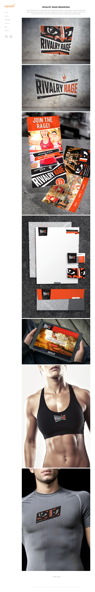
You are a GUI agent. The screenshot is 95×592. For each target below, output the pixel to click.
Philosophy (7, 19)
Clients (6, 16)
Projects (7, 30)
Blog (6, 27)
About (6, 12)
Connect (7, 23)
